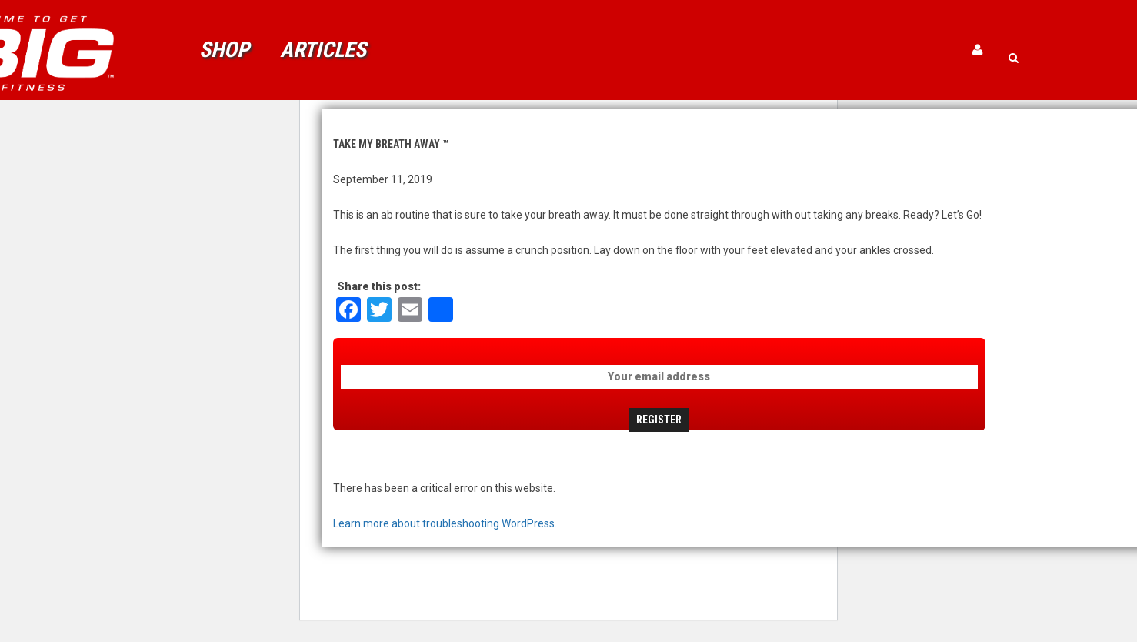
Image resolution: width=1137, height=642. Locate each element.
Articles (323, 49)
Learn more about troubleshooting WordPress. (445, 523)
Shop (224, 49)
